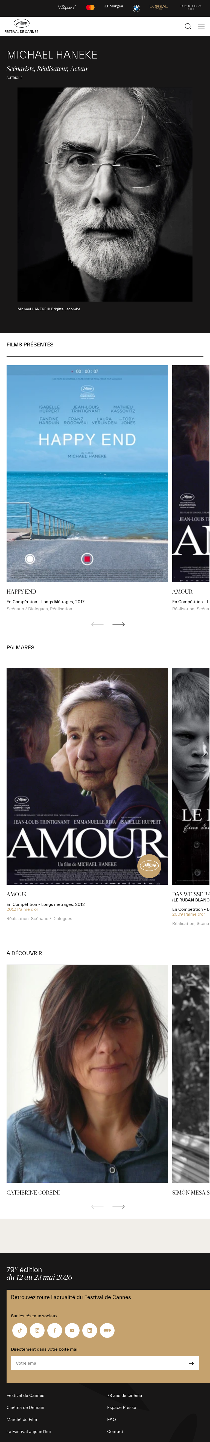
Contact (115, 1431)
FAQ (111, 1419)
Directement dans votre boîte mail (44, 1349)
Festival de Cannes (25, 1395)
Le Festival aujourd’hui (29, 1431)
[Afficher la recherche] (188, 26)
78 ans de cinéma (124, 1395)
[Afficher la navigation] (201, 26)
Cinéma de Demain (25, 1407)
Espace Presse (121, 1407)
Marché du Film (22, 1419)
